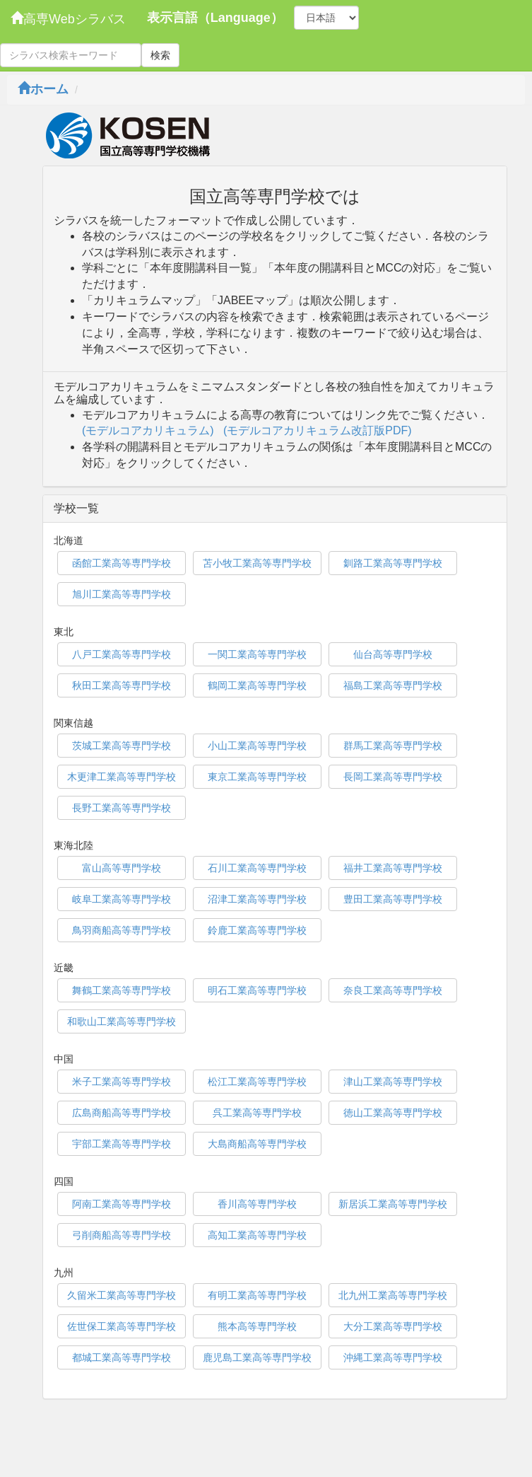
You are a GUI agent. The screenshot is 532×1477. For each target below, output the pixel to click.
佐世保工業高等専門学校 (121, 1326)
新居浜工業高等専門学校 (392, 1204)
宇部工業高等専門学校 (121, 1143)
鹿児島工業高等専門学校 (257, 1357)
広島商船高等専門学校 (121, 1112)
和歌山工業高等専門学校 (121, 1021)
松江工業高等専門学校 (257, 1081)
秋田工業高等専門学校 (121, 685)
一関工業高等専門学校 (257, 654)
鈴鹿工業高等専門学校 (257, 930)
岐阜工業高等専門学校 (121, 899)
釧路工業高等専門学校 (392, 563)
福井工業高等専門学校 (392, 868)
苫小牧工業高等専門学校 (257, 563)
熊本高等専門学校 (257, 1326)
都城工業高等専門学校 (121, 1357)
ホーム (43, 89)
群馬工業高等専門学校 (392, 745)
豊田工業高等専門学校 (392, 899)
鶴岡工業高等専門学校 (257, 685)
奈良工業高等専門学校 (392, 990)
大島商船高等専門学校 (257, 1143)
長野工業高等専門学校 (121, 807)
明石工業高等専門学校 (257, 990)
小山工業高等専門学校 (257, 745)
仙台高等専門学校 (392, 654)
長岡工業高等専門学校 (392, 776)
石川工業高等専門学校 (257, 868)
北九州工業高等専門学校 (392, 1295)
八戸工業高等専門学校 (121, 654)
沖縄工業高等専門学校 (392, 1357)
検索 (160, 55)
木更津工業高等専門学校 (121, 776)
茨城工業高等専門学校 (121, 745)
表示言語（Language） (215, 18)
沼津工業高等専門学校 (257, 899)
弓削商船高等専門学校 (121, 1235)
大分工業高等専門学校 (392, 1326)
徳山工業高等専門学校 (392, 1112)
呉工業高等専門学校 (257, 1112)
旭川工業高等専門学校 (121, 594)
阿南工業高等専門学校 (121, 1204)
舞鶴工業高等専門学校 (121, 990)
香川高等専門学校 (257, 1204)
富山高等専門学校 (121, 868)
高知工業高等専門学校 (257, 1235)
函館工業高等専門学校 (121, 563)
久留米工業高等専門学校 (121, 1295)
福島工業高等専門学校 (392, 685)
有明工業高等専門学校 (257, 1295)
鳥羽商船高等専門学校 (121, 930)
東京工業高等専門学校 (257, 776)
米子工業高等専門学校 (121, 1081)
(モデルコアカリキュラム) (148, 430)
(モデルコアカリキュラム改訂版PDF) (317, 430)
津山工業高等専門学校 (392, 1081)
